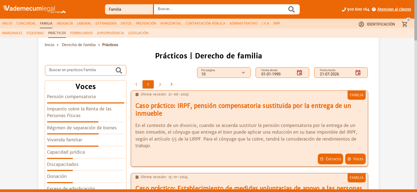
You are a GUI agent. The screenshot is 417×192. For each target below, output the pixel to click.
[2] (159, 84)
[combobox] (222, 11)
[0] (136, 84)
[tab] (7, 23)
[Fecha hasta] (335, 72)
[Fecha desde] (276, 72)
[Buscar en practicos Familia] (81, 70)
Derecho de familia (79, 44)
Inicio (49, 44)
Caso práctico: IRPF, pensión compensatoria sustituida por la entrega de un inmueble (243, 110)
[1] (148, 84)
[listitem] (85, 98)
